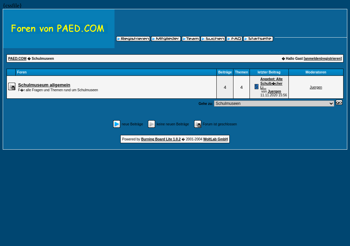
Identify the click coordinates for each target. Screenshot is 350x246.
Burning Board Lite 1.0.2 (161, 139)
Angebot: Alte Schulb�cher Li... (271, 83)
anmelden (313, 58)
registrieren (331, 58)
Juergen (274, 91)
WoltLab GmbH (215, 139)
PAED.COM (17, 58)
